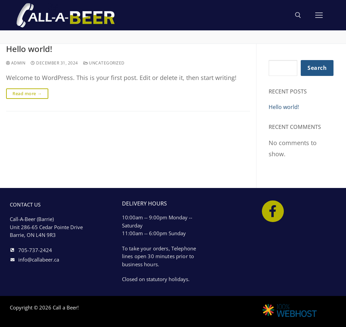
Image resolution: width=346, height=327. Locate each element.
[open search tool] (298, 15)
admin (16, 64)
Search (317, 68)
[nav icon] (319, 15)
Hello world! (31, 49)
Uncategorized (107, 64)
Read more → (27, 95)
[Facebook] (273, 211)
